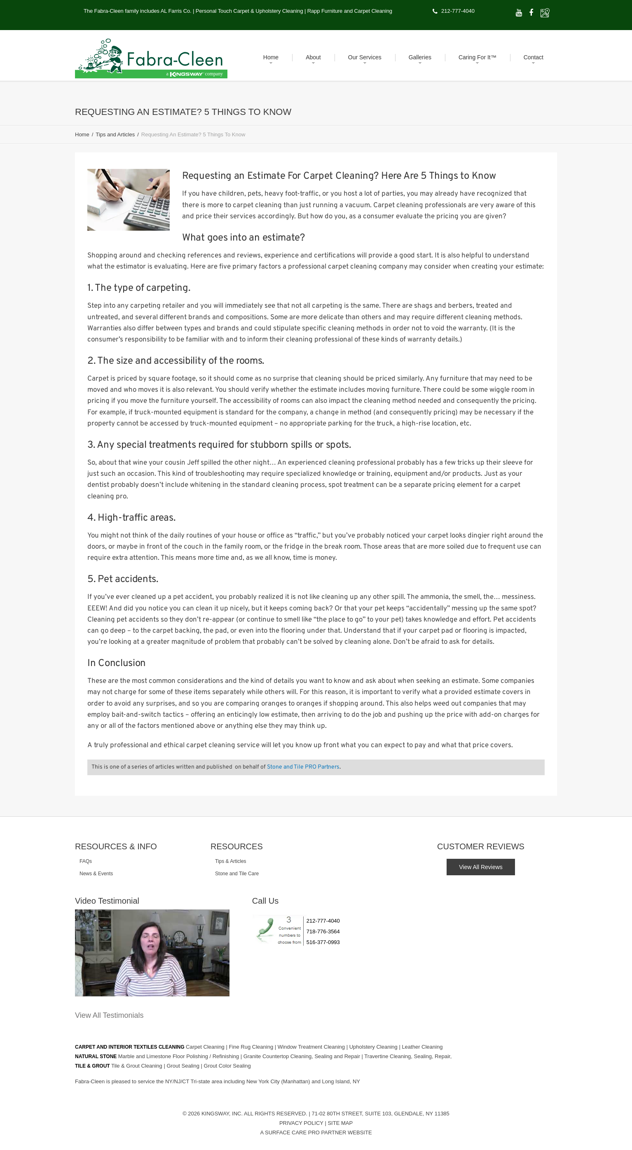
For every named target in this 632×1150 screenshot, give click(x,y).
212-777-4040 (458, 11)
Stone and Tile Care (237, 874)
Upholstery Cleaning (374, 1046)
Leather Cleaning (422, 1046)
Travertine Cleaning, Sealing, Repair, (408, 1055)
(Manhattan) (296, 1081)
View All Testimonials (109, 1015)
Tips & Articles (230, 861)
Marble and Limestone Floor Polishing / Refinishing (179, 1055)
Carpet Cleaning (206, 1046)
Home (82, 134)
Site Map (340, 1122)
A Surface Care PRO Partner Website (316, 1132)
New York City (263, 1081)
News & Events (96, 874)
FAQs (86, 861)
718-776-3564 (323, 931)
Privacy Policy (301, 1122)
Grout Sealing (183, 1065)
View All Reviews (481, 867)
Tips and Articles (115, 134)
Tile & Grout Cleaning (137, 1065)
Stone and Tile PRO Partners (303, 767)
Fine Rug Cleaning (251, 1046)
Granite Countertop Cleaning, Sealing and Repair (302, 1055)
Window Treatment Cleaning (312, 1046)
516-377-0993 (323, 942)
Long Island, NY (341, 1081)
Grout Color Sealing (227, 1065)
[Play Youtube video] (152, 952)
